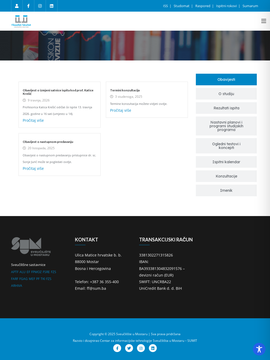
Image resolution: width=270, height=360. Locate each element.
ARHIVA (16, 285)
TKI (43, 279)
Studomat (182, 5)
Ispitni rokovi (227, 5)
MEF (32, 279)
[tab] (226, 79)
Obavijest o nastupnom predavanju (48, 142)
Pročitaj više (33, 120)
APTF (14, 272)
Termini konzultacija (125, 90)
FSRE (46, 272)
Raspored (203, 5)
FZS (53, 272)
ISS (166, 5)
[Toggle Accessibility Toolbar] (259, 349)
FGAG (23, 279)
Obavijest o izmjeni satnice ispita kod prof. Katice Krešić (58, 92)
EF (28, 272)
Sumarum (250, 5)
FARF (14, 279)
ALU (23, 272)
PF (38, 279)
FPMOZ (36, 272)
